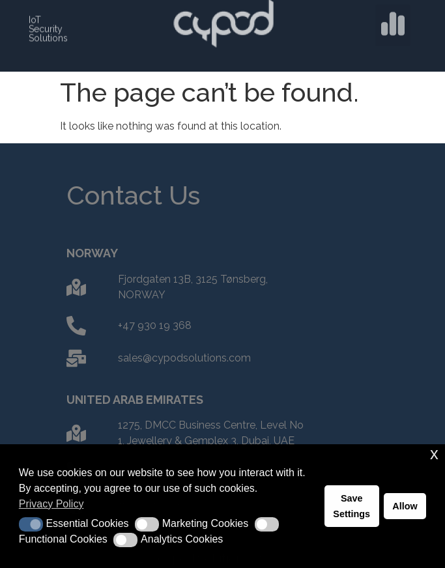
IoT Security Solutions (48, 27)
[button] (392, 23)
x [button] (434, 453)
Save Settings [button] (351, 506)
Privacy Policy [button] (51, 503)
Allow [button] (404, 506)
